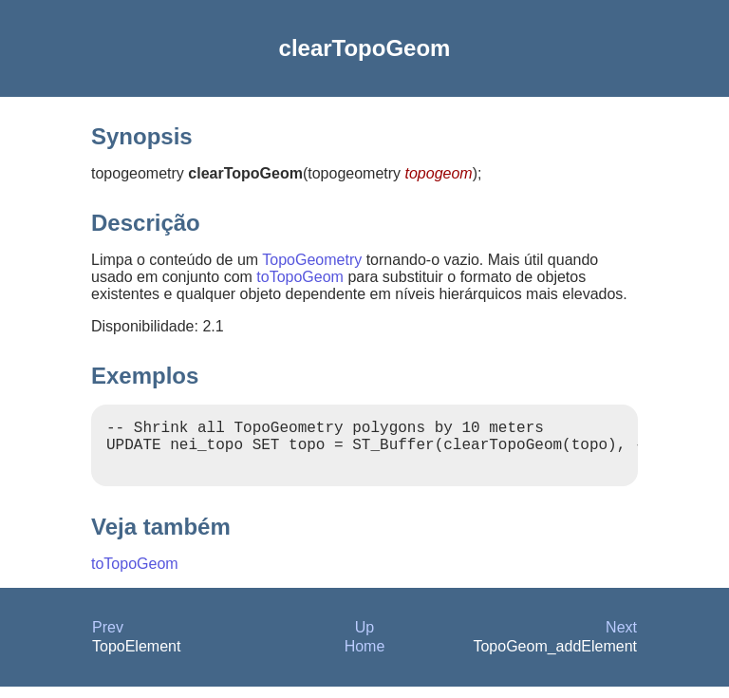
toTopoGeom (300, 277)
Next (621, 639)
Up (364, 639)
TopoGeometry (312, 260)
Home (365, 658)
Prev (107, 639)
